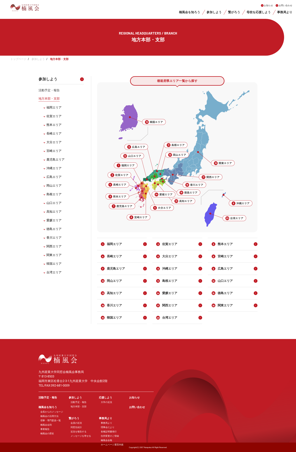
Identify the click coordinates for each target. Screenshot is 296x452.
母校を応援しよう (259, 12)
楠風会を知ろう (189, 12)
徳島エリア (54, 229)
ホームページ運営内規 (112, 444)
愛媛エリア (54, 220)
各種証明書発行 (109, 431)
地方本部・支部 (49, 98)
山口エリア (54, 203)
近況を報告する (78, 431)
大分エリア (54, 142)
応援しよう (105, 397)
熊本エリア (54, 125)
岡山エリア (54, 185)
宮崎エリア (54, 151)
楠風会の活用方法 (49, 416)
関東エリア (54, 255)
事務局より (284, 12)
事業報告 (44, 429)
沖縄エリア (54, 168)
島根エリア (54, 194)
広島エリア (54, 177)
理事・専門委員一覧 (50, 420)
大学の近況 (106, 402)
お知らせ (268, 5)
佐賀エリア (54, 116)
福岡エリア (54, 107)
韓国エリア (54, 263)
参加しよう (214, 12)
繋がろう (234, 12)
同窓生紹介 (76, 427)
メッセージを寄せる (81, 436)
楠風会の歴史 (47, 433)
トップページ (18, 59)
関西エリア (54, 246)
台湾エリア (54, 272)
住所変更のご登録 (110, 436)
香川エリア (54, 237)
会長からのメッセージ (51, 411)
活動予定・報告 (49, 90)
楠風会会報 (106, 440)
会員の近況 (76, 423)
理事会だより (107, 427)
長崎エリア (54, 133)
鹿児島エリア (55, 159)
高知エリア (54, 211)
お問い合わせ (285, 5)
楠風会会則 (46, 425)
